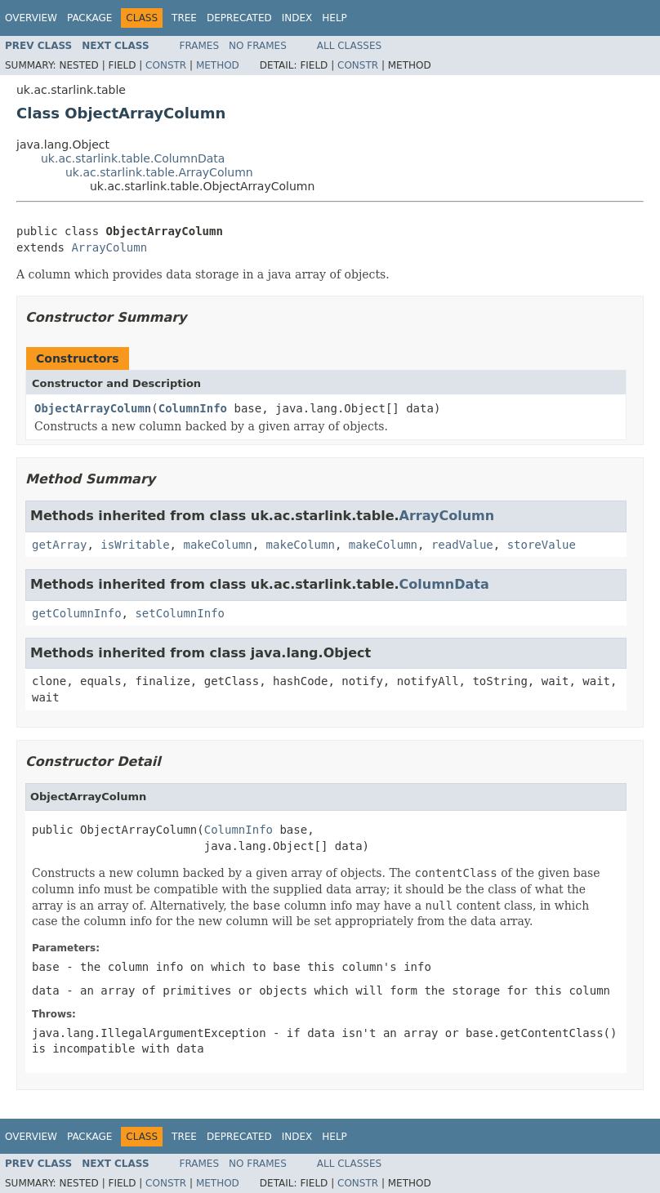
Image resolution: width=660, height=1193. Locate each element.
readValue (462, 544)
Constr (165, 65)
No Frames (258, 45)
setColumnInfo (180, 613)
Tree (184, 18)
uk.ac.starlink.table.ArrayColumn (159, 172)
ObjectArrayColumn (92, 408)
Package (89, 18)
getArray (59, 544)
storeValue (541, 544)
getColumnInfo (77, 613)
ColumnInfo (192, 408)
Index (297, 18)
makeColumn (217, 544)
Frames (200, 45)
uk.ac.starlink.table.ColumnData (133, 158)
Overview (31, 18)
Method (217, 65)
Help (334, 18)
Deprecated (239, 18)
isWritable (134, 544)
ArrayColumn (109, 247)
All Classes (349, 45)
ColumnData (444, 584)
